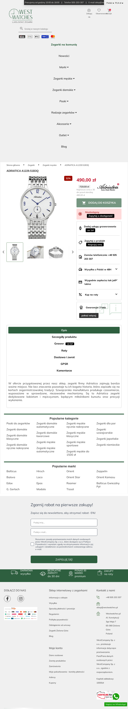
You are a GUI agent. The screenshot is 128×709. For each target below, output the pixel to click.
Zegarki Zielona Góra (58, 630)
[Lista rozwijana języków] (110, 3)
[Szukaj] (35, 28)
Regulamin (54, 614)
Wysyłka (53, 603)
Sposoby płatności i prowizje (62, 608)
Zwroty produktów (57, 661)
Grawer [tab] (64, 343)
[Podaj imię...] (64, 522)
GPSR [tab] (64, 364)
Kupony (52, 683)
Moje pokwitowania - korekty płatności (66, 671)
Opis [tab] (64, 330)
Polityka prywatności (58, 619)
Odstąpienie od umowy (59, 625)
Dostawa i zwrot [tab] (64, 357)
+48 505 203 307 (113, 597)
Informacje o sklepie (58, 597)
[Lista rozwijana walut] (119, 3)
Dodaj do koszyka (99, 203)
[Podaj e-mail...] (64, 532)
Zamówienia (54, 666)
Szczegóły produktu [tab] (64, 336)
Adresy (52, 677)
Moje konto (55, 648)
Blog (51, 636)
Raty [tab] (64, 350)
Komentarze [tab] (64, 370)
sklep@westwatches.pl (107, 607)
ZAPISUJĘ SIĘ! (64, 559)
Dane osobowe (56, 655)
